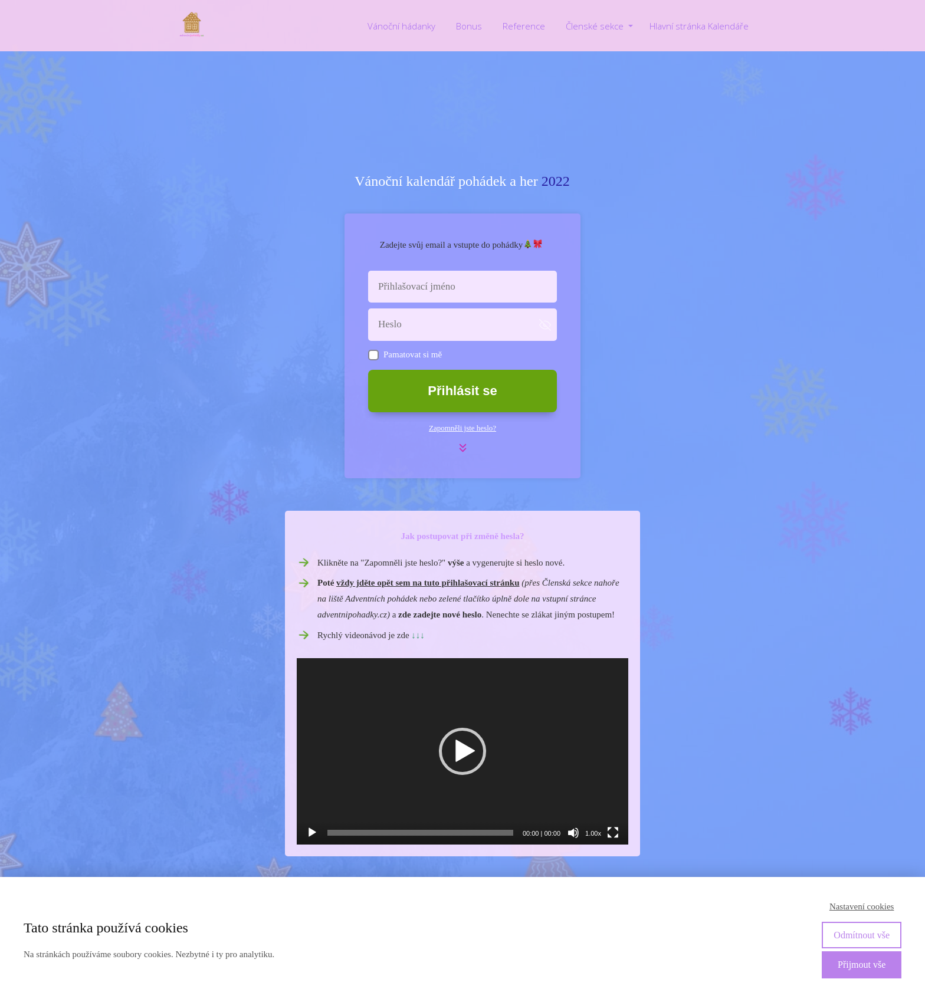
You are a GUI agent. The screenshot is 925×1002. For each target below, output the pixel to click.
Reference (524, 26)
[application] (462, 751)
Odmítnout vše (862, 935)
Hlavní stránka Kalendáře (699, 26)
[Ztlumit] (573, 833)
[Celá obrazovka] (613, 833)
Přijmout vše (861, 965)
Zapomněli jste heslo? (462, 427)
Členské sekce (595, 26)
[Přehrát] (312, 833)
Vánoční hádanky (401, 26)
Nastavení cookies (861, 906)
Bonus (469, 26)
